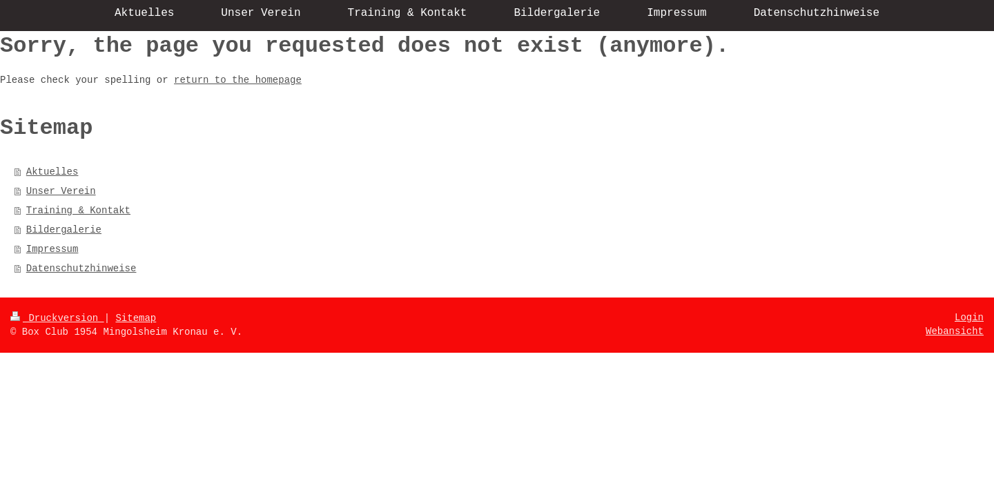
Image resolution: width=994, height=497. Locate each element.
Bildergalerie (63, 229)
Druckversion (57, 318)
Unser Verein (61, 191)
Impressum (52, 249)
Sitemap (135, 318)
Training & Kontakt (78, 210)
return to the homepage (238, 80)
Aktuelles (52, 171)
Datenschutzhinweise (81, 268)
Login (969, 317)
